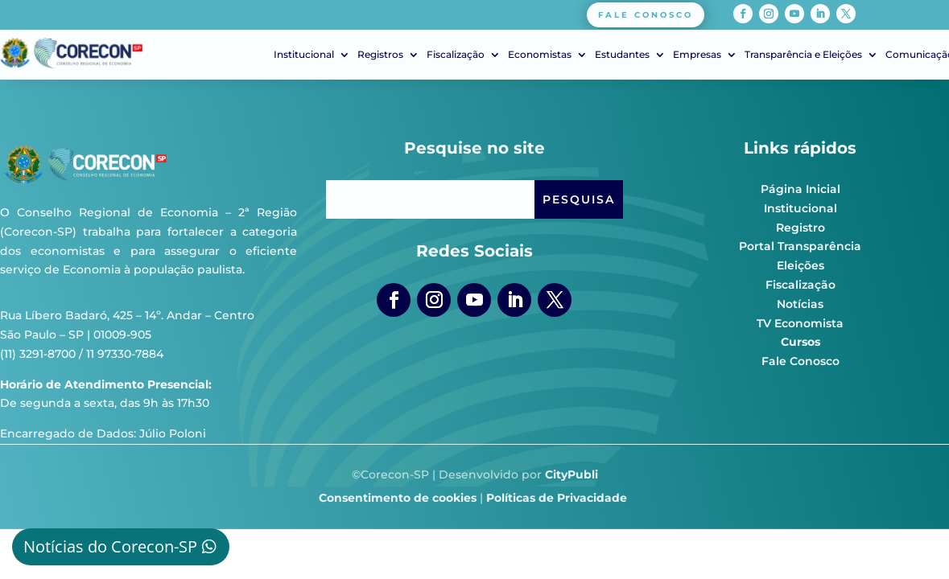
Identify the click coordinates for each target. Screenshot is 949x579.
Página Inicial (800, 189)
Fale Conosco (800, 361)
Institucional (304, 54)
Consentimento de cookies (398, 498)
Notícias (800, 304)
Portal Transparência (800, 246)
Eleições (800, 265)
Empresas (697, 54)
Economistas (539, 54)
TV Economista (800, 323)
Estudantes (622, 54)
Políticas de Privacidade (556, 498)
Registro (800, 227)
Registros (380, 54)
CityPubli (571, 474)
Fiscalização (456, 54)
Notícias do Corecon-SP (110, 546)
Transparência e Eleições (803, 54)
